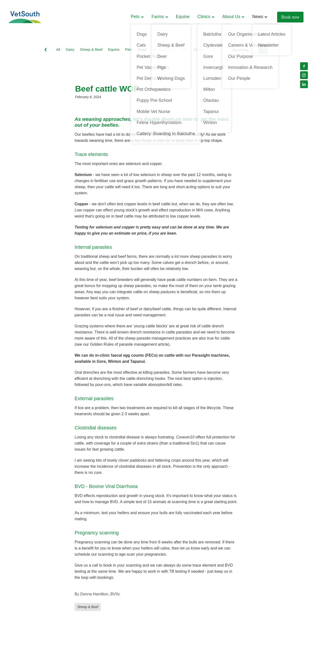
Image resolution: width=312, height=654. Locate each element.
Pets (137, 16)
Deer (198, 49)
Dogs (142, 49)
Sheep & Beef (91, 49)
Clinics (205, 16)
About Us (233, 16)
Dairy (70, 49)
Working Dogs (163, 49)
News (259, 16)
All (58, 49)
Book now (290, 17)
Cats (184, 49)
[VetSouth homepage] (38, 17)
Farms (160, 16)
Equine (183, 16)
